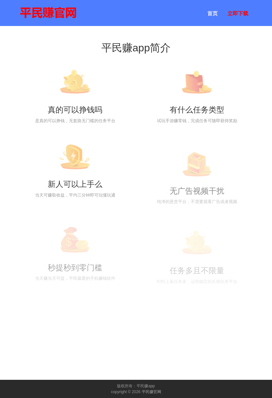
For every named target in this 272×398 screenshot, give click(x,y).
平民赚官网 (151, 392)
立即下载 (237, 13)
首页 (212, 13)
